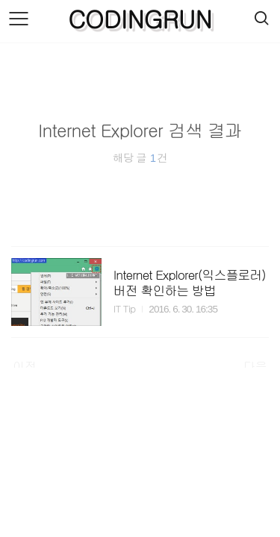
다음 (255, 365)
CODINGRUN (140, 18)
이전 (25, 365)
